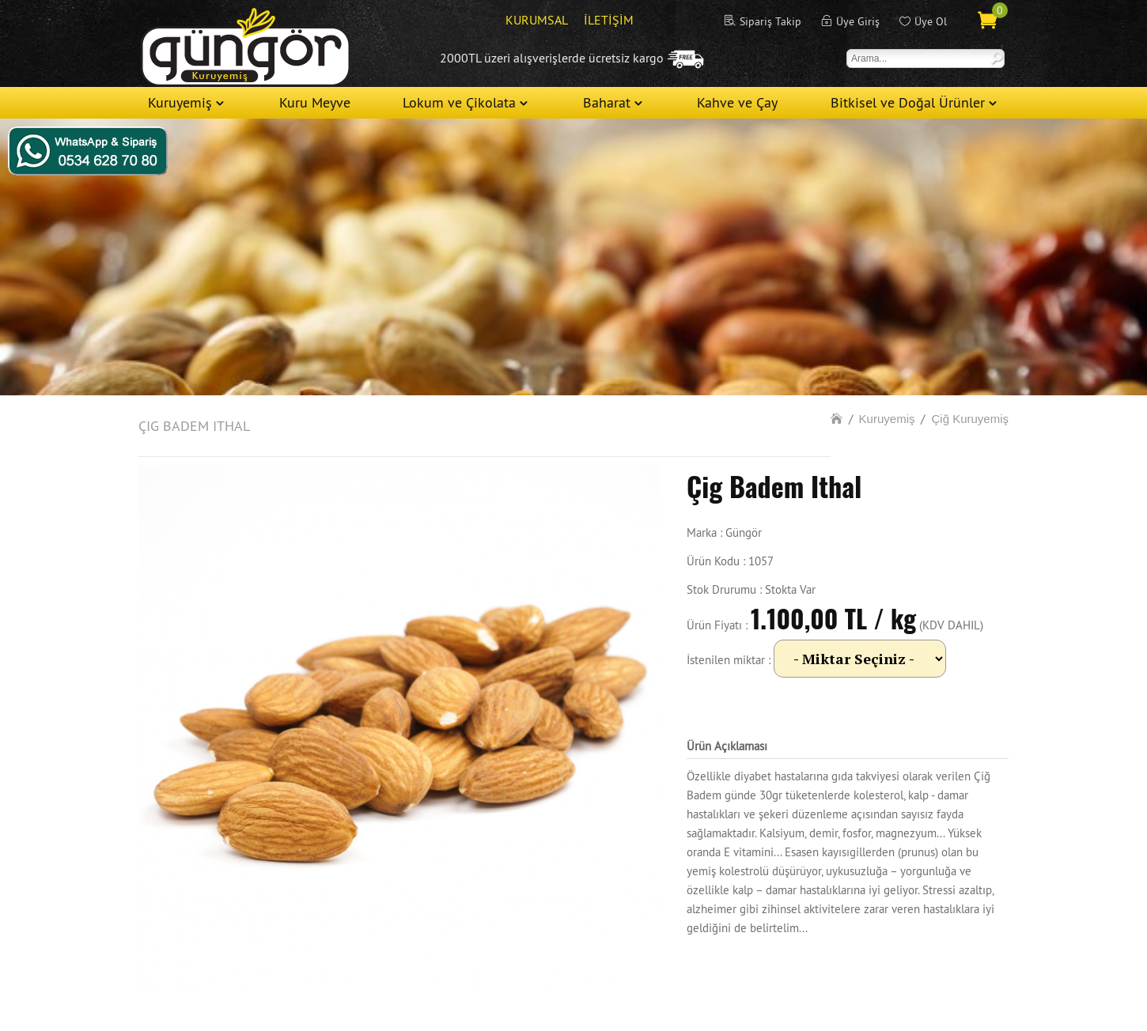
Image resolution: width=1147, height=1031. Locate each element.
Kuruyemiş (180, 102)
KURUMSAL (536, 20)
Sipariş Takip (770, 21)
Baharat (606, 102)
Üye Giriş (858, 21)
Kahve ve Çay (737, 102)
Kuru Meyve (314, 102)
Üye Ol (930, 21)
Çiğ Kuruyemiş (970, 418)
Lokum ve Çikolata (459, 102)
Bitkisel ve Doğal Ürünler (908, 102)
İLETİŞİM (609, 20)
